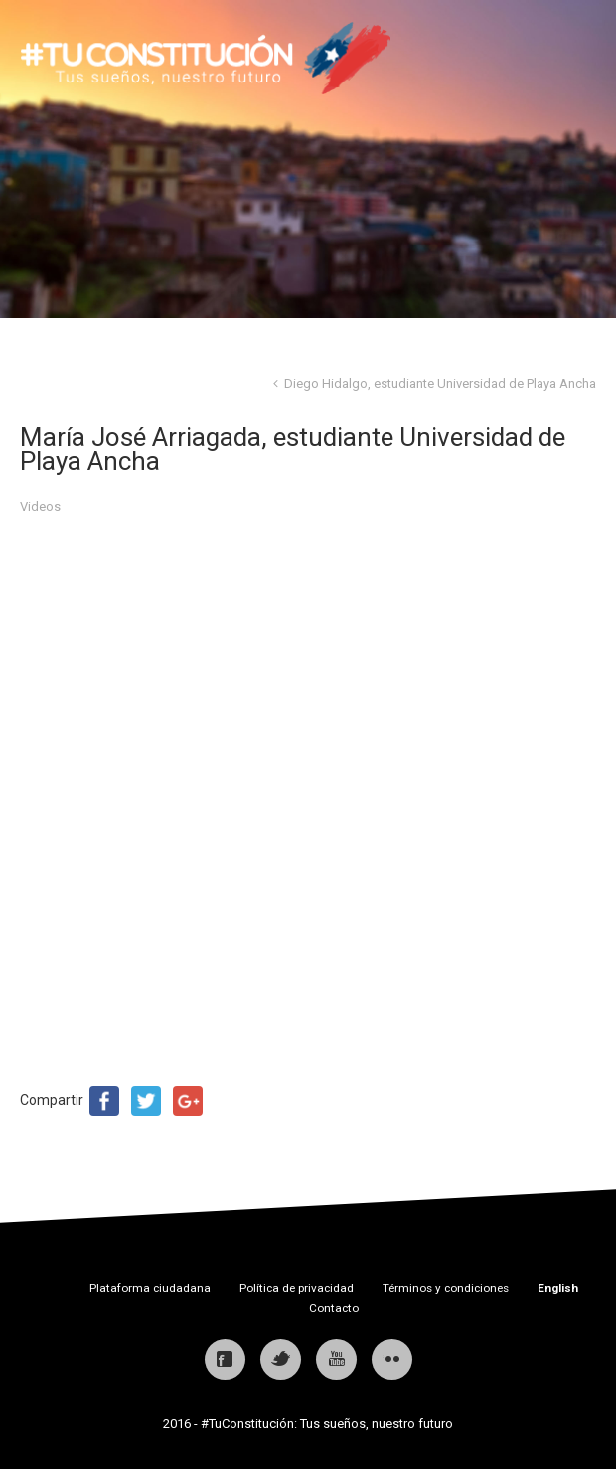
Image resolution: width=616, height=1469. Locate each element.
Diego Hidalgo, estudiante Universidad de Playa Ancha (440, 383)
